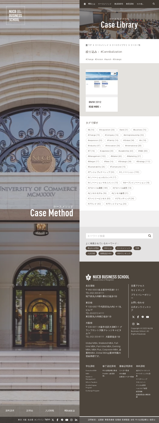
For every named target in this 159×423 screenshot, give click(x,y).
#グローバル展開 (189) (98, 188)
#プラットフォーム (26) (116, 204)
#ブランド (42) (94, 204)
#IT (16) (91, 151)
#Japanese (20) (107, 151)
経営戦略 (139, 391)
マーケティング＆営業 (143, 375)
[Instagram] (71, 420)
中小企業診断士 (142, 420)
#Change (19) (94, 135)
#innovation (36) (112, 146)
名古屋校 (90, 285)
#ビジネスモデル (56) (97, 193)
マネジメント (141, 382)
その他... (140, 4)
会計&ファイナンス (143, 370)
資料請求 (9, 411)
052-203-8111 (97, 293)
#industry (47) (94, 146)
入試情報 (49, 411)
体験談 (69, 411)
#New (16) (108, 161)
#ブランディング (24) (124, 199)
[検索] (149, 236)
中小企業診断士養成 (109, 370)
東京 (20, 420)
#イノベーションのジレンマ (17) (102, 177)
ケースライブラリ (119, 45)
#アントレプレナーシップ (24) (101, 172)
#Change (89, 59)
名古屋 (30, 420)
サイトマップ (137, 290)
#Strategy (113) (143, 161)
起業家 (101, 420)
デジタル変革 (141, 385)
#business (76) (139, 130)
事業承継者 (109, 420)
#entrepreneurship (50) (134, 135)
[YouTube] (66, 420)
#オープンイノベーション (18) (136, 183)
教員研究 (118, 4)
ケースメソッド (104, 4)
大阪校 (89, 323)
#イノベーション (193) (129, 172)
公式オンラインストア (141, 308)
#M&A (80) (143, 151)
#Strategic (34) (124, 161)
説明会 (29, 411)
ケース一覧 (135, 45)
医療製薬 (125, 420)
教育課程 (130, 4)
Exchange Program (93, 391)
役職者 (118, 420)
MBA (87, 373)
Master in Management (90, 378)
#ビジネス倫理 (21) (120, 193)
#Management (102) (97, 156)
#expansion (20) (95, 140)
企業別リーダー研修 (126, 377)
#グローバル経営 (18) (122, 188)
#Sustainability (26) (96, 167)
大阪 (25, 420)
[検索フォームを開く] (154, 4)
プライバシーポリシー (141, 296)
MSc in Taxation (91, 382)
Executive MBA (91, 370)
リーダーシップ (141, 379)
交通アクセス (137, 285)
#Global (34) (128, 140)
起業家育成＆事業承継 (143, 396)
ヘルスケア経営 (141, 388)
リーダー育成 (124, 370)
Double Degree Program (91, 386)
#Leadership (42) (125, 151)
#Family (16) (112, 140)
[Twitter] (52, 420)
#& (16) (91, 130)
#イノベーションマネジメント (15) (103, 183)
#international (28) (133, 146)
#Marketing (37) (134, 156)
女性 (132, 420)
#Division (99, 59)
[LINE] (62, 420)
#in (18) (142, 140)
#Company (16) (112, 135)
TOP (89, 45)
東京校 (89, 302)
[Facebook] (57, 420)
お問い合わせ (137, 302)
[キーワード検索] (116, 236)
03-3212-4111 (97, 313)
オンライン (39, 420)
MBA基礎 (122, 373)
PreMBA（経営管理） (108, 375)
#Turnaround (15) (118, 167)
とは (91, 4)
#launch (107, 59)
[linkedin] (76, 420)
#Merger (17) (93, 161)
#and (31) (124, 130)
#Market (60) (116, 156)
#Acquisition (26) (107, 130)
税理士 (152, 420)
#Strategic (117, 59)
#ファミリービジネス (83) (99, 199)
